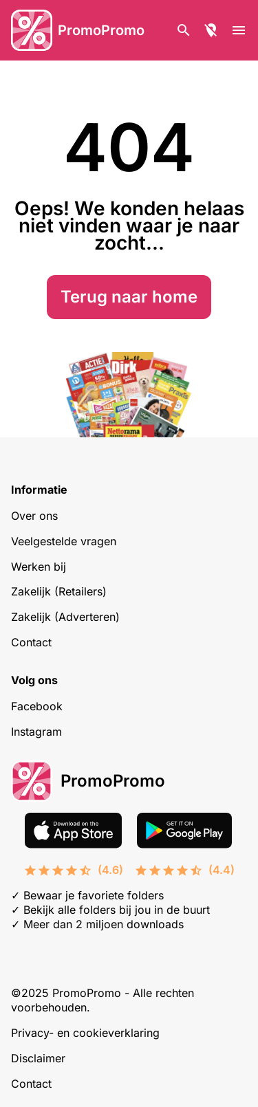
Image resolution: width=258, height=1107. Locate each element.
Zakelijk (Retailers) (59, 591)
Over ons (34, 516)
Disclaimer (38, 1058)
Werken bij (38, 566)
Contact (31, 642)
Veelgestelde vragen (63, 541)
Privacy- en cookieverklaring (85, 1033)
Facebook (37, 706)
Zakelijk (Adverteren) (65, 617)
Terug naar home (129, 297)
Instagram (36, 731)
